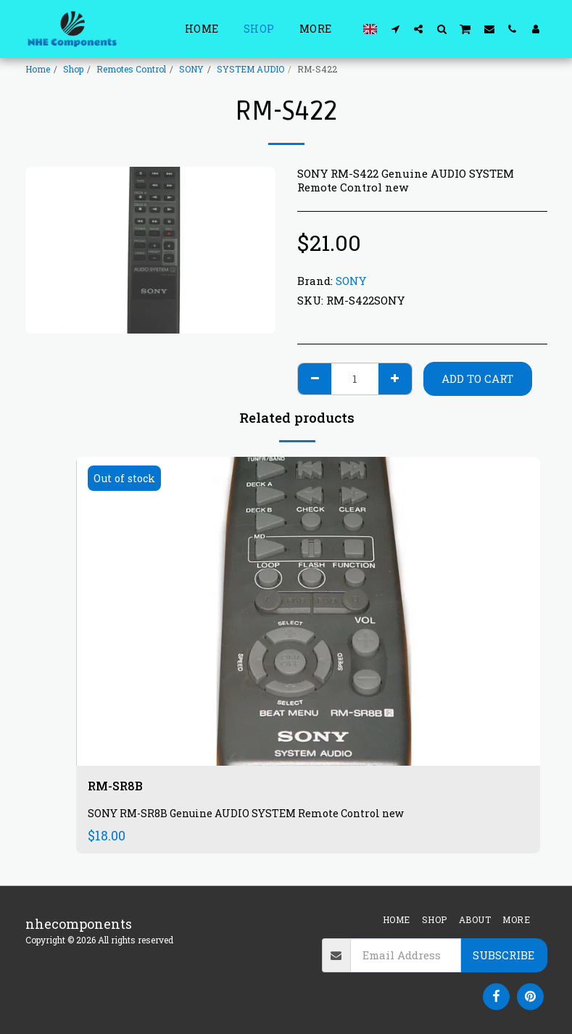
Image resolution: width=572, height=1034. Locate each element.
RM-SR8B (118, 786)
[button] (395, 28)
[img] (308, 611)
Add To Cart (477, 378)
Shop (73, 69)
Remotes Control (131, 69)
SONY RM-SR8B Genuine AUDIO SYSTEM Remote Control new (251, 815)
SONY (191, 69)
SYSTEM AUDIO (250, 69)
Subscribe (503, 955)
